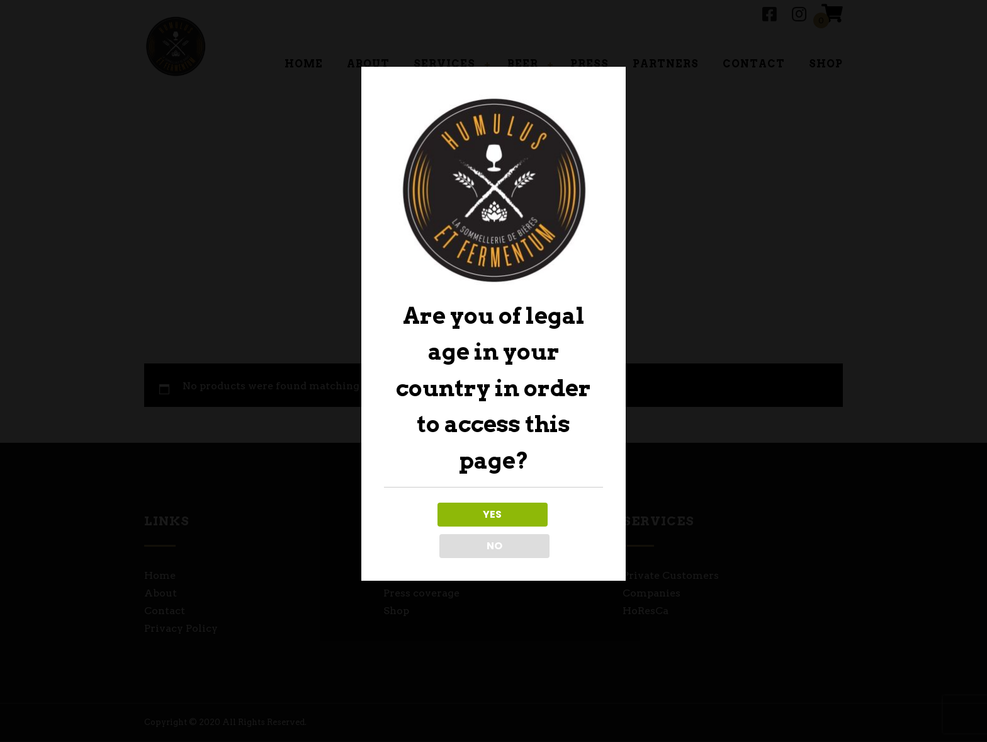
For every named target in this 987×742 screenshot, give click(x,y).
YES (437, 530)
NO (549, 530)
